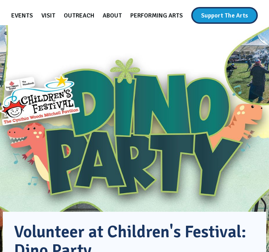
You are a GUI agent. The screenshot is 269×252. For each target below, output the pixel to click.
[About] (112, 15)
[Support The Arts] (224, 15)
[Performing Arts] (156, 15)
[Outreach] (79, 15)
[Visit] (48, 15)
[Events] (22, 15)
